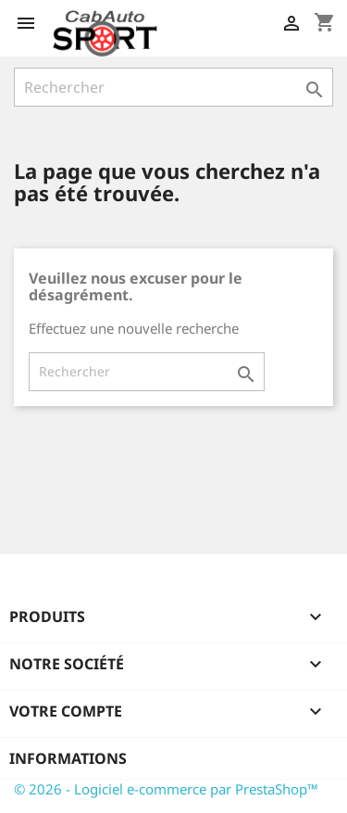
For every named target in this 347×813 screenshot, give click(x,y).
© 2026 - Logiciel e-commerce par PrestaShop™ (166, 789)
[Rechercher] (173, 87)
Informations (68, 758)
